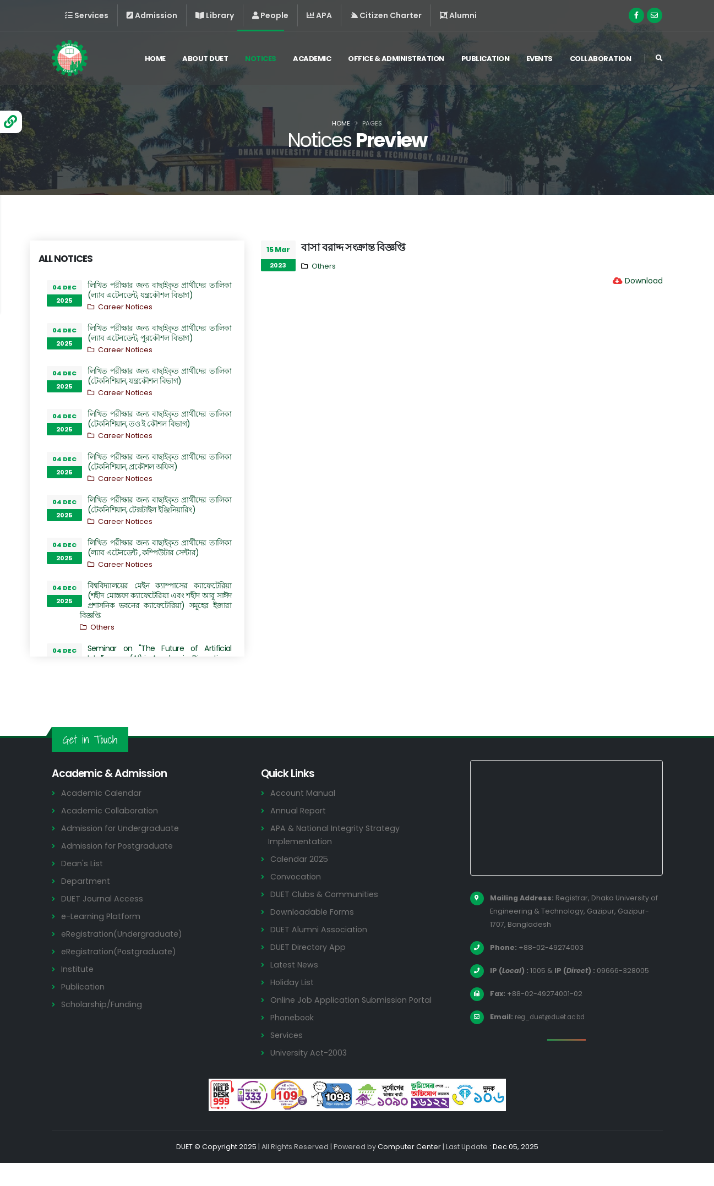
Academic (312, 59)
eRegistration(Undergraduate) (124, 957)
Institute (78, 992)
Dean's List (82, 886)
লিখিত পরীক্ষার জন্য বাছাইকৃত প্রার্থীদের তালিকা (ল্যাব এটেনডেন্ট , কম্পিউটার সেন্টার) (160, 547)
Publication (485, 59)
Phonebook (293, 1040)
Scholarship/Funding (102, 1027)
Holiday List (293, 1005)
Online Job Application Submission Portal (353, 1023)
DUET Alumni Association (319, 952)
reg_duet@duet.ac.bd (555, 1040)
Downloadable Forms (313, 935)
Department (86, 904)
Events (539, 59)
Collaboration (600, 59)
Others (102, 627)
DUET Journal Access (103, 921)
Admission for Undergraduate (121, 851)
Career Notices (125, 306)
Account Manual (303, 816)
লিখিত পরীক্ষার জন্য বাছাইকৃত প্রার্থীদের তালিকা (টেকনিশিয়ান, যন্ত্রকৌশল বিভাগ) (160, 375)
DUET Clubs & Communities (326, 917)
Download (644, 280)
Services (287, 1058)
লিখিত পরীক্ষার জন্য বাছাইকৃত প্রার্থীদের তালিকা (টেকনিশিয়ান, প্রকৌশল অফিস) (160, 461)
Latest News (295, 987)
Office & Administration (396, 59)
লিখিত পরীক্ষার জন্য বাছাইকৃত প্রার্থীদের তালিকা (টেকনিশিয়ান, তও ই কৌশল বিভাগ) (160, 418)
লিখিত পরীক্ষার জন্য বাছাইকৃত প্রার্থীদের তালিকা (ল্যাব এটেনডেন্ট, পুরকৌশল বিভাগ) (160, 333)
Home (155, 59)
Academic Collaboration (111, 833)
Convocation (297, 899)
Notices (260, 59)
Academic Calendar (102, 816)
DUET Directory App (309, 970)
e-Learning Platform (102, 939)
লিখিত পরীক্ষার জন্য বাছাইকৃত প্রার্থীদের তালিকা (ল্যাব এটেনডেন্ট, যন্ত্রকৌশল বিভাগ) (160, 290)
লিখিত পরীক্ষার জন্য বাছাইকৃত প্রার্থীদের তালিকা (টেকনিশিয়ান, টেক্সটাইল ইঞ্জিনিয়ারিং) (160, 504)
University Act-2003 (310, 1075)
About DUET (205, 59)
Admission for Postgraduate (119, 869)
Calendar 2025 (300, 882)
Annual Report (299, 833)
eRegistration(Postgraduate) (121, 974)
